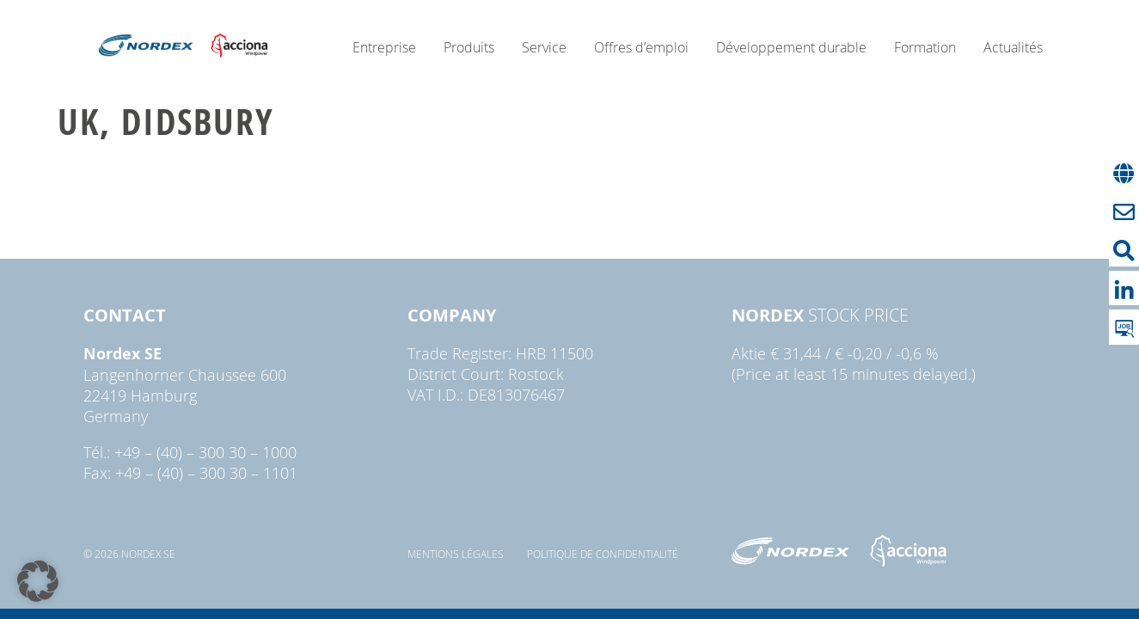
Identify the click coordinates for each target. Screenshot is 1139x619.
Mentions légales (455, 554)
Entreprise (384, 47)
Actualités (1013, 47)
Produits (469, 47)
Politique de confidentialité (602, 554)
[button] (38, 581)
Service (544, 47)
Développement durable (791, 47)
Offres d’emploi (641, 47)
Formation (925, 47)
